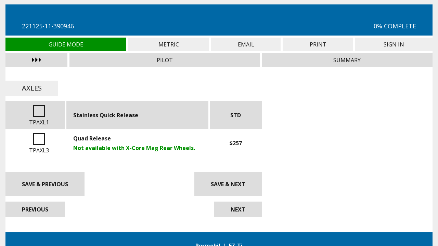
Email (246, 44)
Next (238, 209)
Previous (35, 209)
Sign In (394, 44)
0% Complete (395, 26)
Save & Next (228, 184)
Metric (168, 44)
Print (318, 44)
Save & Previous (45, 184)
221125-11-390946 (48, 26)
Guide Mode (65, 44)
